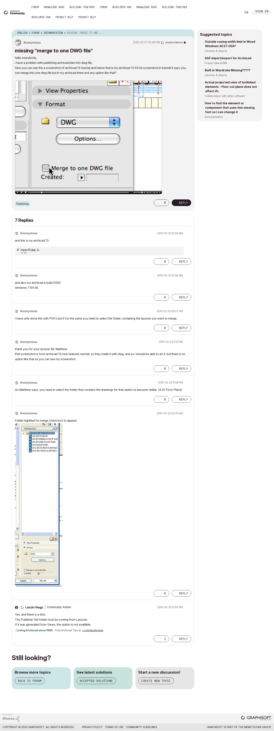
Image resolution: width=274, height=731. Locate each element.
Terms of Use (114, 727)
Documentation (214, 116)
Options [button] (189, 33)
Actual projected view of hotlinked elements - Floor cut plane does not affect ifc (231, 86)
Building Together (82, 7)
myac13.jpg (28, 249)
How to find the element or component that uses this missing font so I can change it (230, 107)
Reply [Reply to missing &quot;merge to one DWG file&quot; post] (183, 203)
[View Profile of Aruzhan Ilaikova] (174, 42)
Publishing (22, 203)
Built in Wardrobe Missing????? (227, 70)
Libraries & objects (216, 50)
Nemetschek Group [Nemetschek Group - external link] (257, 727)
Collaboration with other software (225, 96)
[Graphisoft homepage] (256, 718)
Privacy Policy (92, 727)
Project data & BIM (216, 63)
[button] (88, 137)
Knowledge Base (54, 7)
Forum (35, 7)
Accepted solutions (96, 681)
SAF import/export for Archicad (228, 58)
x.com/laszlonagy (92, 630)
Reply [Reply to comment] (183, 261)
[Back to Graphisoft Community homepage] (15, 12)
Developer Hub (121, 7)
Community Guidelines (141, 727)
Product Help (64, 17)
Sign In (261, 11)
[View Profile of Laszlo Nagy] (34, 607)
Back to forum (30, 681)
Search (235, 12)
